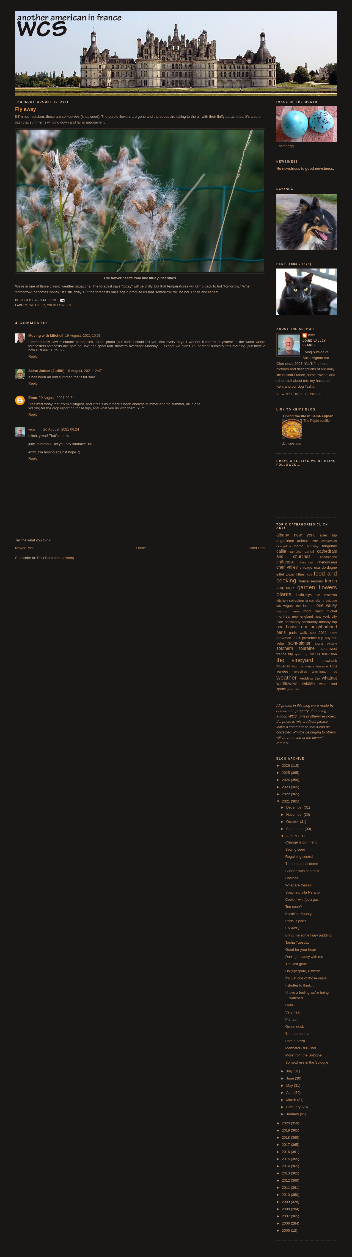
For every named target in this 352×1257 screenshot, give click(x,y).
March (291, 1100)
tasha (315, 653)
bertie (299, 546)
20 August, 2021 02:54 (57, 398)
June (290, 1078)
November (295, 814)
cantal (309, 551)
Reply (32, 356)
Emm (32, 398)
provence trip (312, 638)
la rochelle (313, 600)
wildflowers (59, 305)
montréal (283, 616)
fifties (300, 574)
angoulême (285, 541)
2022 (286, 794)
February (294, 1107)
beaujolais (283, 546)
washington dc (324, 671)
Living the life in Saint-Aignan (307, 416)
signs (319, 643)
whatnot (329, 678)
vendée (282, 671)
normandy (293, 622)
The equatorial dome (301, 864)
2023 (286, 787)
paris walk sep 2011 (308, 633)
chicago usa (310, 567)
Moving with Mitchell (45, 335)
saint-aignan (300, 643)
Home (141, 548)
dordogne (329, 567)
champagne (328, 556)
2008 (286, 1209)
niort (279, 622)
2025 (286, 773)
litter (298, 605)
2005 (286, 1230)
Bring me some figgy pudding (308, 935)
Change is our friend (301, 842)
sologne (332, 643)
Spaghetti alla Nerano (302, 892)
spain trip (301, 654)
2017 (286, 1145)
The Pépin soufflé (316, 421)
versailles (300, 671)
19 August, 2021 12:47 (84, 371)
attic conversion (324, 541)
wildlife (308, 683)
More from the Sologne (303, 1055)
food (309, 574)
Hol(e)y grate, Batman (302, 971)
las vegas (284, 606)
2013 (286, 1173)
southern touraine (295, 648)
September (295, 829)
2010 (286, 1195)
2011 (286, 1187)
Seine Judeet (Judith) (46, 371)
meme (295, 611)
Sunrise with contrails (302, 871)
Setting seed (295, 849)
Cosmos (291, 878)
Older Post (257, 548)
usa (333, 666)
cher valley (287, 567)
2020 (286, 1123)
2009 (286, 1202)
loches (308, 606)
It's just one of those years (306, 978)
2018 (286, 1137)
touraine (322, 666)
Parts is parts (295, 921)
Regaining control (299, 857)
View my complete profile (300, 394)
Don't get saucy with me (304, 957)
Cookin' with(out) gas (301, 899)
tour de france (303, 666)
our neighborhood (319, 627)
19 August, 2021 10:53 (83, 335)
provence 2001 (288, 638)
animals (303, 541)
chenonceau (327, 562)
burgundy (329, 546)
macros (281, 611)
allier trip (328, 535)
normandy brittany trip (319, 622)
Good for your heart (300, 949)
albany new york (295, 535)
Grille (289, 1005)
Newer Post (24, 548)
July (290, 1071)
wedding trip (309, 678)
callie (281, 551)
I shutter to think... (299, 985)
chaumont (306, 562)
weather (37, 305)
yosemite (293, 689)
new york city (326, 616)
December (295, 807)
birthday (312, 546)
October (293, 822)
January (293, 1114)
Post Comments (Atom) (55, 558)
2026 (286, 765)
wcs (31, 429)
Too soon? (293, 907)
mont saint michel (320, 611)
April (290, 1093)
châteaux (285, 562)
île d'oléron (326, 595)
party (333, 632)
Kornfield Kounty (298, 914)
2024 (286, 780)
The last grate (296, 964)
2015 (286, 1159)
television (329, 654)
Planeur (291, 1019)
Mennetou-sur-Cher (300, 1048)
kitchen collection (290, 600)
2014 (286, 1166)
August (292, 836)
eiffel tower (285, 574)
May (290, 1085)
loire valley (326, 605)
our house (287, 627)
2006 (286, 1223)
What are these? (298, 885)
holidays (304, 594)
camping (295, 551)
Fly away (25, 109)
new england (302, 616)
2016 (286, 1152)
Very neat (292, 1012)
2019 (286, 1130)
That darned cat (297, 1034)
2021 (286, 801)
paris (281, 632)
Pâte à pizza (295, 1041)
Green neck (294, 1027)
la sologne (329, 600)
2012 (286, 1180)
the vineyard (294, 660)
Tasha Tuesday (297, 942)
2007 (286, 1216)
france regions (311, 581)
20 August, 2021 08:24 (61, 429)
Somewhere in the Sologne (306, 1062)
